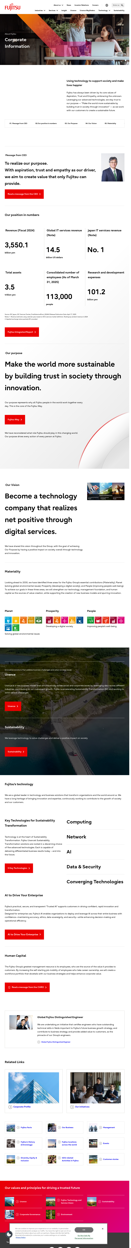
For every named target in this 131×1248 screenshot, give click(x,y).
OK (84, 1230)
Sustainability (119, 10)
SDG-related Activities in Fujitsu (68, 1159)
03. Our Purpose (71, 123)
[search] (122, 5)
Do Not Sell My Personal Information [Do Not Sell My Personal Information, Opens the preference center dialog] (84, 1237)
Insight (64, 10)
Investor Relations (82, 5)
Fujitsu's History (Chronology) (26, 1143)
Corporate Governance (28, 1214)
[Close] (102, 1228)
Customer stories (109, 1159)
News (69, 5)
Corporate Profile (19, 1107)
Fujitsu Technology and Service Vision (69, 1201)
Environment (64, 1214)
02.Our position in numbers (46, 123)
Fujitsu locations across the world (67, 1143)
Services (52, 10)
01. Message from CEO (18, 123)
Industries (39, 10)
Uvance (73, 10)
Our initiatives (79, 1107)
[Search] (118, 5)
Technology (103, 10)
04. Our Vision (91, 123)
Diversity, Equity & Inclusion (27, 1159)
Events (104, 1143)
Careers (95, 5)
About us (57, 5)
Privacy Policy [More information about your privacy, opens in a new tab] (21, 1237)
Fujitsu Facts (24, 1127)
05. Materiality (110, 123)
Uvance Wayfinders (87, 10)
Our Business (65, 1127)
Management (107, 1127)
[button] (9, 1234)
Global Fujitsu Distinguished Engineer (53, 1042)
